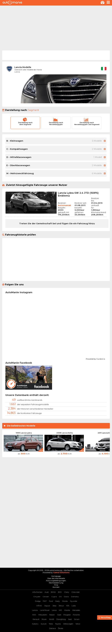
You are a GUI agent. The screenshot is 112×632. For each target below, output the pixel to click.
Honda (65, 601)
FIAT (45, 601)
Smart (76, 619)
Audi (47, 592)
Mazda (67, 610)
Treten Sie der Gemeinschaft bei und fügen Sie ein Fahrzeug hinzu (57, 223)
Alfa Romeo (37, 592)
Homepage (56, 576)
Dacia (66, 596)
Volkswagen (68, 624)
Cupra (54, 596)
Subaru (35, 624)
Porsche (76, 615)
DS (60, 596)
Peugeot (67, 615)
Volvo (78, 624)
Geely (57, 601)
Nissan (52, 615)
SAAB (51, 619)
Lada (74, 606)
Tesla (51, 624)
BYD (60, 592)
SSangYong (61, 619)
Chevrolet (75, 592)
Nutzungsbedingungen (56, 580)
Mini (34, 615)
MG (60, 610)
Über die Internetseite (56, 578)
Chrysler (36, 596)
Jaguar (47, 606)
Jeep (54, 606)
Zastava (52, 628)
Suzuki (44, 624)
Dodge (38, 601)
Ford (51, 601)
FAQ (56, 585)
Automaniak (64, 205)
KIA (67, 606)
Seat (70, 619)
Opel (59, 615)
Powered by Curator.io (95, 358)
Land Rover (45, 610)
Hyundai (73, 601)
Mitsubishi (42, 615)
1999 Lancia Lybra (24, 433)
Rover (44, 619)
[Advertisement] (56, 27)
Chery (66, 592)
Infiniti (39, 606)
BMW (53, 592)
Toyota (58, 624)
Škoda (60, 628)
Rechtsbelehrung (56, 583)
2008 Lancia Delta (64, 433)
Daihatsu (75, 596)
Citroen (46, 596)
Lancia (35, 610)
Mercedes (76, 610)
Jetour (61, 606)
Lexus (54, 610)
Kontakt (56, 587)
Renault (36, 619)
